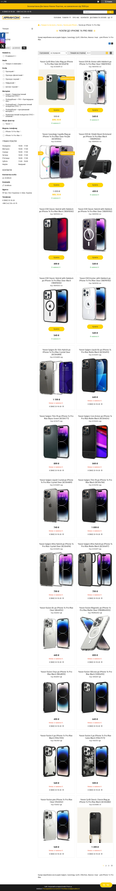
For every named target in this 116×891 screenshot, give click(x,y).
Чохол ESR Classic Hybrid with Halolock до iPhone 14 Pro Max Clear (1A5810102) (95, 210)
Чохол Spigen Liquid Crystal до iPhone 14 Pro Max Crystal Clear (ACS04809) (56, 481)
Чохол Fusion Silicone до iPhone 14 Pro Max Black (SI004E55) (95, 673)
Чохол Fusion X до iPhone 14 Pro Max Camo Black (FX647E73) (95, 737)
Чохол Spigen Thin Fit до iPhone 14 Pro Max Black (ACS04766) (95, 481)
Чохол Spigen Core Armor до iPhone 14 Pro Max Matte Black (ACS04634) (95, 417)
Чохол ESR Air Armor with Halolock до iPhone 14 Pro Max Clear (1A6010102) (95, 63)
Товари (65, 18)
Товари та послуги (48, 25)
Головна (57, 18)
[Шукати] (110, 12)
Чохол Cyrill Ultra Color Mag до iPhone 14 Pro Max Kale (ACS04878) (56, 63)
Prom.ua (69, 886)
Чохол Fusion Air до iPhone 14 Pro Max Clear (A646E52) (56, 609)
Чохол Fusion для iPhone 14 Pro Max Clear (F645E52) (56, 800)
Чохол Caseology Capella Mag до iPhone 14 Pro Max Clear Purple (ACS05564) (56, 136)
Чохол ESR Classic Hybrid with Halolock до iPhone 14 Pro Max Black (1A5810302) (56, 210)
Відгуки (5, 33)
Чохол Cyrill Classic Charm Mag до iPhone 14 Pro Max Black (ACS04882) (95, 800)
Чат (106, 885)
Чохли (59, 25)
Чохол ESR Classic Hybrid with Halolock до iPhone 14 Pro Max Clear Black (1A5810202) (56, 280)
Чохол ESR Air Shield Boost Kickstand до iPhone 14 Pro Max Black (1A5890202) (95, 136)
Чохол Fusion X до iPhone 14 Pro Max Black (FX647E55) (56, 737)
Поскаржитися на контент (51, 889)
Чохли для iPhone (70, 25)
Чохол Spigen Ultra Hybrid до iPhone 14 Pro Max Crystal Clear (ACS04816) (56, 545)
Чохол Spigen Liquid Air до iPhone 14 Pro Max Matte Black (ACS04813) (95, 351)
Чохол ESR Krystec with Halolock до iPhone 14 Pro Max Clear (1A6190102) (95, 279)
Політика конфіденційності (71, 889)
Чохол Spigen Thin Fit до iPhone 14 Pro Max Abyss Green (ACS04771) (56, 417)
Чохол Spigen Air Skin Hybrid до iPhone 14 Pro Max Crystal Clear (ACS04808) (56, 352)
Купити (56, 110)
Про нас (76, 18)
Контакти (85, 18)
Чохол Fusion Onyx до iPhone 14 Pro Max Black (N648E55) (56, 673)
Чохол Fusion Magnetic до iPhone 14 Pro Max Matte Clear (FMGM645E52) (95, 609)
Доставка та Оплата (98, 18)
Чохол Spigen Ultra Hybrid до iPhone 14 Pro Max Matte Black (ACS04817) (95, 545)
